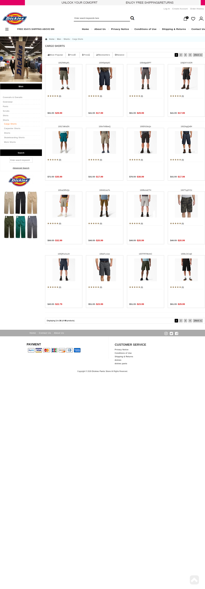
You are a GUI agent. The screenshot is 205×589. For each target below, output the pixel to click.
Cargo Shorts (10, 124)
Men (59, 39)
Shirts (6, 116)
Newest (119, 55)
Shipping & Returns (124, 357)
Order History (197, 9)
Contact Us (45, 333)
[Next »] (198, 55)
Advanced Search (21, 168)
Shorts (6, 120)
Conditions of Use (123, 353)
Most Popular (55, 55)
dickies (118, 360)
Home (52, 39)
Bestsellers (103, 55)
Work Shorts (10, 142)
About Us (59, 333)
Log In (167, 9)
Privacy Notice (122, 350)
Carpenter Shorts (12, 128)
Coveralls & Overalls (12, 97)
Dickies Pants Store (101, 371)
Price (72, 55)
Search (21, 153)
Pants (5, 106)
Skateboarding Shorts (14, 138)
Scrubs (6, 111)
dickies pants (121, 364)
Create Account (180, 9)
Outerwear (8, 102)
